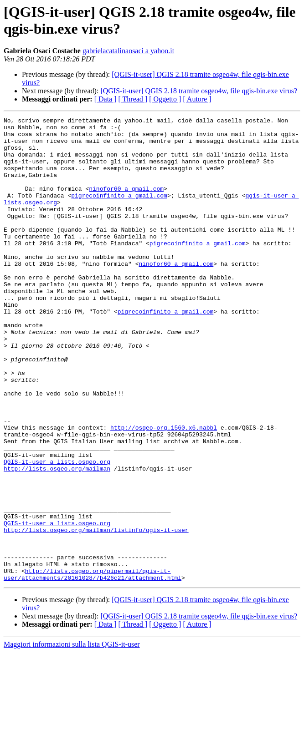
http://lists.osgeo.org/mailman (57, 539)
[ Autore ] (197, 99)
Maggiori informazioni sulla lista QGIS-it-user (72, 737)
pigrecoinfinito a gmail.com (119, 212)
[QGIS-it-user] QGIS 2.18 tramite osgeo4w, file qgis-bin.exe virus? (198, 91)
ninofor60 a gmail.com (126, 203)
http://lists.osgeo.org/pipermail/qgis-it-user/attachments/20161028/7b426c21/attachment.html (92, 666)
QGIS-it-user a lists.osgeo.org (57, 531)
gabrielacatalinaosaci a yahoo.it (128, 51)
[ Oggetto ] (165, 99)
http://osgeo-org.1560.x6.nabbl (163, 490)
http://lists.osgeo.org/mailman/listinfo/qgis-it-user (96, 613)
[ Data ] (105, 99)
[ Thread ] (133, 99)
